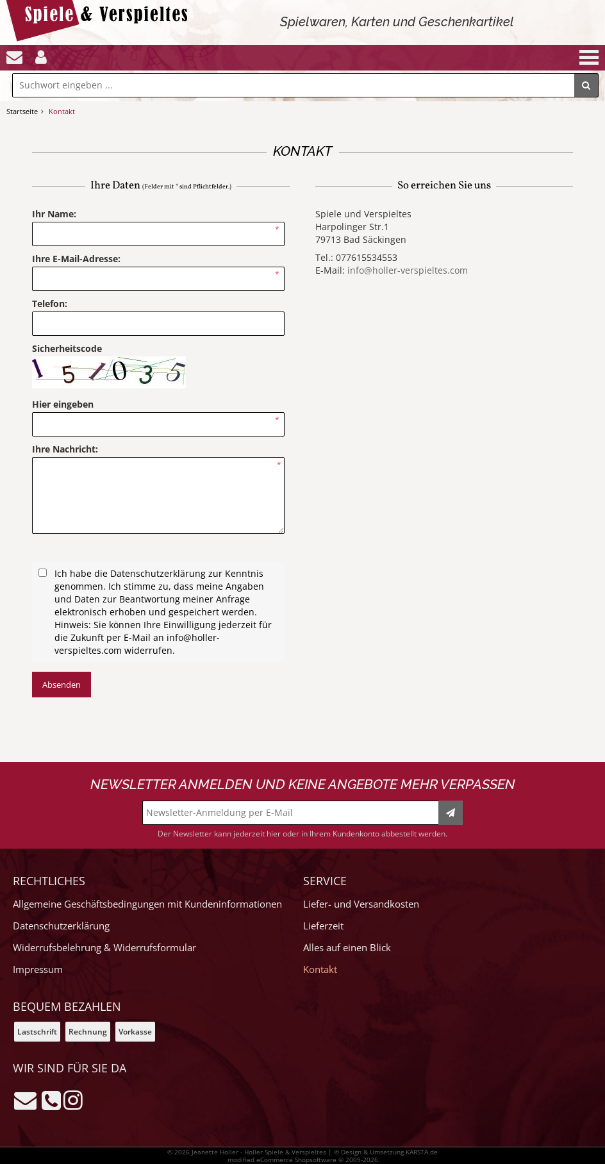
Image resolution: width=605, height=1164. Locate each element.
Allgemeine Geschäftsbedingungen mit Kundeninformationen (147, 904)
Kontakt (320, 969)
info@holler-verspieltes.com (407, 270)
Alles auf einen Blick (347, 947)
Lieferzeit (323, 926)
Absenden (61, 684)
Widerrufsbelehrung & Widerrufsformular (104, 947)
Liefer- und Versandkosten (361, 904)
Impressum (38, 969)
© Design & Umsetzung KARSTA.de (386, 1151)
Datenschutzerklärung (61, 926)
